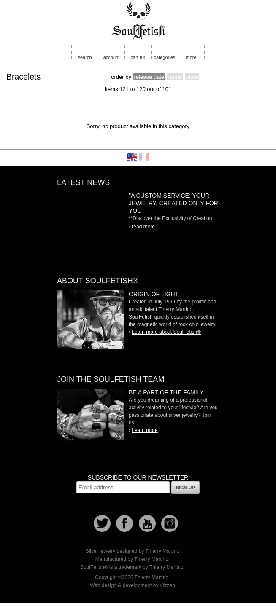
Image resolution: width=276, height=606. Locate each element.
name (175, 77)
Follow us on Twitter (102, 523)
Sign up (185, 487)
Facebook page (124, 523)
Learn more (144, 430)
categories (165, 57)
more (191, 57)
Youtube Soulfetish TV (147, 523)
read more (143, 227)
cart (138, 57)
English (132, 157)
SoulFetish (90, 319)
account (111, 57)
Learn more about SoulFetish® (166, 332)
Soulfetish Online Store (138, 21)
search (85, 57)
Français (144, 157)
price (192, 77)
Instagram (169, 523)
